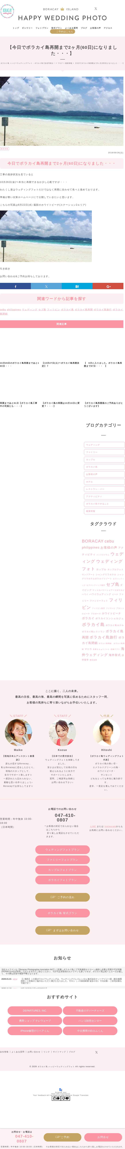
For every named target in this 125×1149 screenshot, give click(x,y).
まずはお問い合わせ (66, 930)
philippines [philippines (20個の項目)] (91, 547)
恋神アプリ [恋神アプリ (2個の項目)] (115, 649)
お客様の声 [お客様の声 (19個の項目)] (108, 547)
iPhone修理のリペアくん (35, 1030)
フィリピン (53, 309)
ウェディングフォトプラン (62, 849)
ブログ (84, 28)
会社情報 (4, 1052)
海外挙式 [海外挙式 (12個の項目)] (115, 654)
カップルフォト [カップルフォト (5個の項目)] (115, 569)
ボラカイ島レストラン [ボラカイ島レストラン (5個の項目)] (93, 631)
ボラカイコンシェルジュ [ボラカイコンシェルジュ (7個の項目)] (109, 618)
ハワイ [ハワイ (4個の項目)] (85, 594)
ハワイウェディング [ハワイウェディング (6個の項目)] (100, 594)
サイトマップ (59, 1052)
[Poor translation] (65, 1098)
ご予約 (65, 1137)
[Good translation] (56, 1098)
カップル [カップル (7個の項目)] (101, 569)
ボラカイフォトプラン (62, 880)
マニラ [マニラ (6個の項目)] (88, 649)
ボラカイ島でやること (97, 504)
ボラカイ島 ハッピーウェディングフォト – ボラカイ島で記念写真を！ (7, 11)
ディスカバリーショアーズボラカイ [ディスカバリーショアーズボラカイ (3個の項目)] (109, 590)
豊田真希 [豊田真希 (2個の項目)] (93, 660)
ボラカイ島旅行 (103, 309)
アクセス (108, 28)
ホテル (89, 482)
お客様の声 (95, 28)
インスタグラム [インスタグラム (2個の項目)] (103, 555)
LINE (93, 826)
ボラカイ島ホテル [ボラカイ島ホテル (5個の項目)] (115, 625)
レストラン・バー (95, 489)
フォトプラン (42, 28)
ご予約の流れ (66, 897)
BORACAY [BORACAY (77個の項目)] (93, 541)
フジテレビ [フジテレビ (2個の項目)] (110, 608)
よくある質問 (71, 28)
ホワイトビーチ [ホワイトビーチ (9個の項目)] (111, 613)
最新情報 (4, 149)
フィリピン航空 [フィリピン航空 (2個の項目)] (98, 608)
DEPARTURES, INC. (35, 1010)
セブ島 (42, 309)
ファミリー (92, 452)
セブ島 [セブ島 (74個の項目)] (112, 584)
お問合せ (103, 1137)
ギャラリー (27, 28)
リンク (46, 1052)
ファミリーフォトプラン (62, 859)
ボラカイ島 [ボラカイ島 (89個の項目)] (93, 624)
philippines (14, 309)
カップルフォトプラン (62, 869)
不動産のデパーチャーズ (90, 1010)
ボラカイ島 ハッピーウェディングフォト (56, 1067)
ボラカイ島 (67, 309)
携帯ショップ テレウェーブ (35, 1020)
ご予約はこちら (64, 31)
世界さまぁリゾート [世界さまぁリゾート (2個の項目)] (101, 649)
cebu (3, 309)
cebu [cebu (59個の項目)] (109, 541)
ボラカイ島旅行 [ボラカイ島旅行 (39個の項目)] (103, 637)
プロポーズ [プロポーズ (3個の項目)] (96, 614)
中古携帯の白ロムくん (90, 1030)
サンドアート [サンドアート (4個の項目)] (88, 574)
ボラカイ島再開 (84, 309)
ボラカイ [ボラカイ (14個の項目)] (88, 618)
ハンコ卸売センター (90, 1020)
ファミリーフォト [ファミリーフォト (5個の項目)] (99, 601)
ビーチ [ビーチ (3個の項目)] (115, 594)
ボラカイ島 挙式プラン (62, 913)
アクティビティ (94, 496)
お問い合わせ (34, 1052)
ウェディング (29, 309)
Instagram (110, 826)
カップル (90, 459)
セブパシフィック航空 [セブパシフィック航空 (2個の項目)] (96, 585)
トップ (16, 28)
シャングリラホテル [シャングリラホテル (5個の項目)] (106, 574)
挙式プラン (56, 28)
